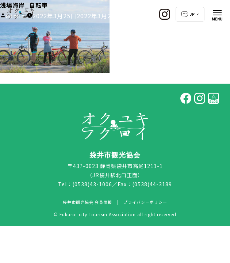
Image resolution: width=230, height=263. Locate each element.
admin (15, 15)
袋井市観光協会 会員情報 (87, 202)
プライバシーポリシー (145, 202)
